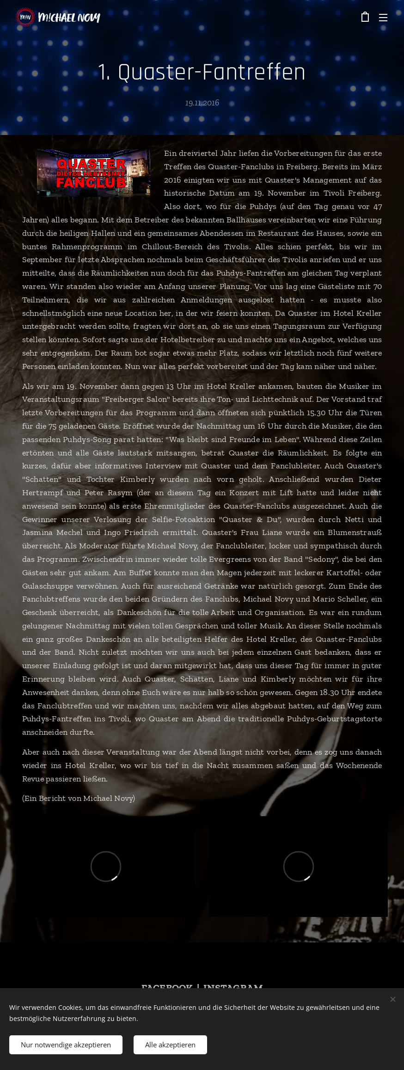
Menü (383, 17)
